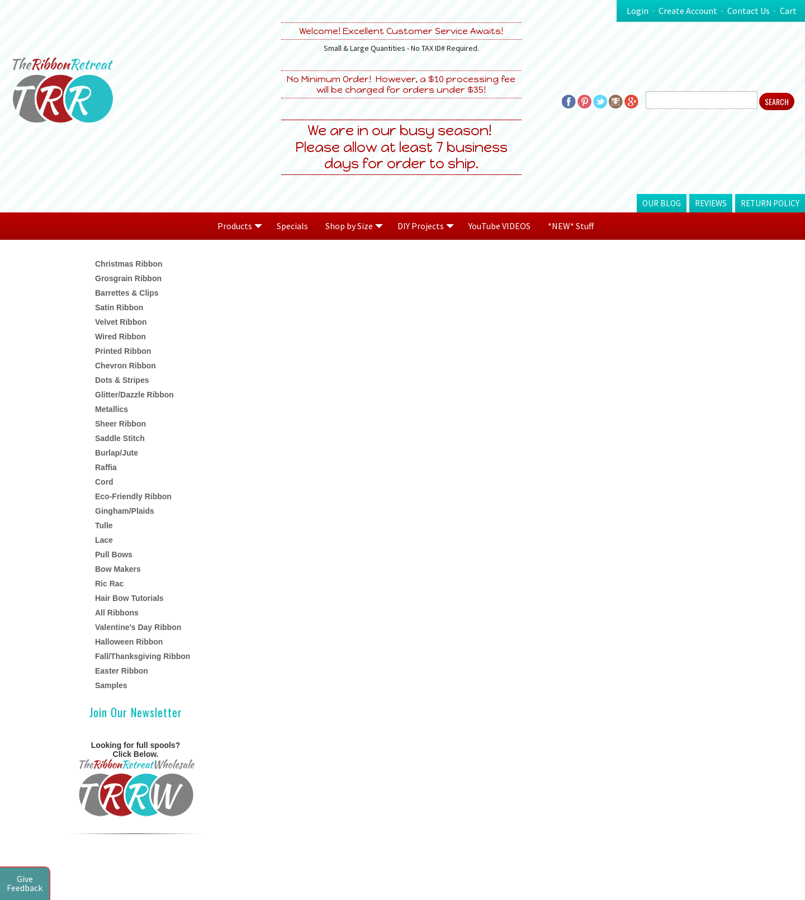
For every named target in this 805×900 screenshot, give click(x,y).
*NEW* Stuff (571, 225)
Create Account (688, 10)
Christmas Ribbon (129, 263)
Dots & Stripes (122, 380)
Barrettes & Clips (127, 292)
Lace (104, 540)
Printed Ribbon (123, 351)
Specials (292, 225)
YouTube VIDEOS (499, 225)
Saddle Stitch (120, 438)
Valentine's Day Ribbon (138, 627)
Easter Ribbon (121, 670)
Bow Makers (118, 569)
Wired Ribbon (120, 336)
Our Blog (661, 203)
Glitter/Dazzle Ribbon (134, 394)
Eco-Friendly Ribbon (133, 496)
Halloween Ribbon (129, 641)
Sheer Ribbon (120, 423)
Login (637, 10)
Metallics (111, 409)
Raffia (106, 467)
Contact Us (748, 10)
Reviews (711, 203)
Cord (104, 481)
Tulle (104, 525)
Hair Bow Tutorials (129, 598)
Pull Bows (113, 554)
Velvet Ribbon (121, 322)
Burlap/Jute (116, 452)
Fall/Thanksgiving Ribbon (142, 656)
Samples (111, 685)
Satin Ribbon (119, 307)
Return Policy (770, 203)
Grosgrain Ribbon (128, 278)
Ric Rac (109, 583)
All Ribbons (117, 612)
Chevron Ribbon (125, 365)
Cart (788, 10)
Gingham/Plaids (124, 510)
